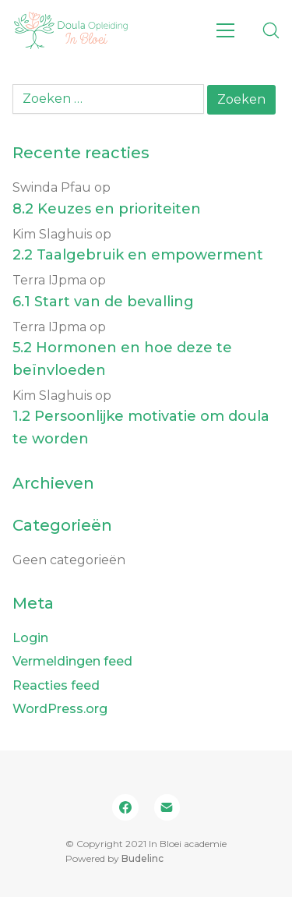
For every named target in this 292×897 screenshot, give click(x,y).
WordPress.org (59, 708)
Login (30, 637)
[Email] (167, 807)
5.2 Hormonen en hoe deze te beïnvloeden (122, 359)
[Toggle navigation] (225, 30)
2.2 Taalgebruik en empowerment (137, 254)
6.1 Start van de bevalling (103, 301)
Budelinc (142, 858)
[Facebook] (125, 807)
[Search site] (271, 30)
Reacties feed (56, 685)
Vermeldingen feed (72, 661)
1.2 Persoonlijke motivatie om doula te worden (140, 427)
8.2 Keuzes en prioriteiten (106, 208)
